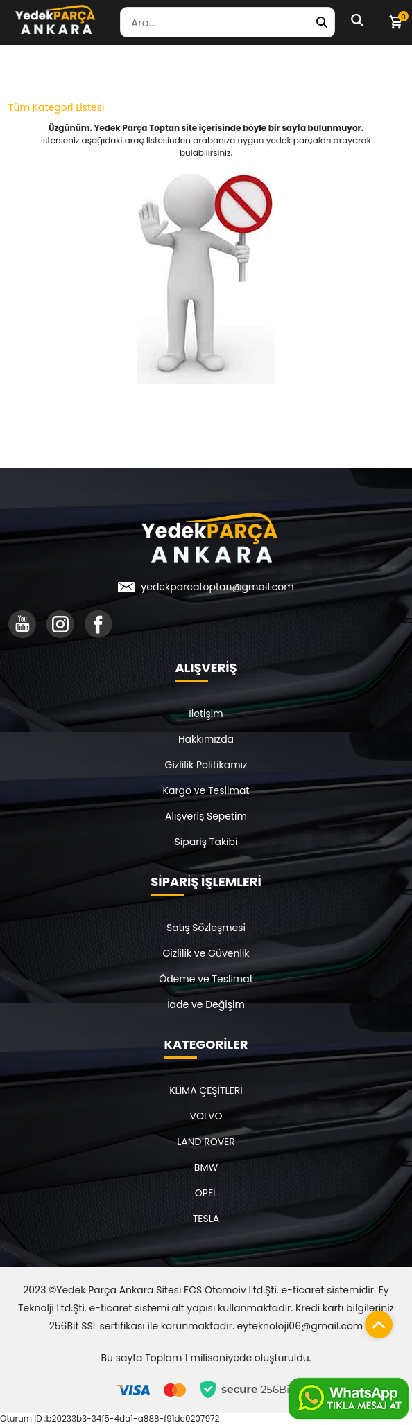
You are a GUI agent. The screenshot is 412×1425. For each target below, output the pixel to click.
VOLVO (206, 1116)
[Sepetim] (395, 22)
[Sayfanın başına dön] (375, 1321)
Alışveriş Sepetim (206, 816)
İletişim (206, 713)
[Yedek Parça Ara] (321, 22)
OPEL (206, 1193)
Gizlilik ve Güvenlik (205, 953)
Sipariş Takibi (206, 842)
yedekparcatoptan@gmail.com (217, 587)
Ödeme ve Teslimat (206, 979)
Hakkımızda (206, 739)
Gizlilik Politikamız (206, 765)
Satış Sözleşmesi (206, 928)
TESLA (206, 1218)
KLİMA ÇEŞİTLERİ (206, 1090)
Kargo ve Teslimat (206, 790)
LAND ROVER (206, 1142)
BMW (206, 1167)
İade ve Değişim (206, 1004)
